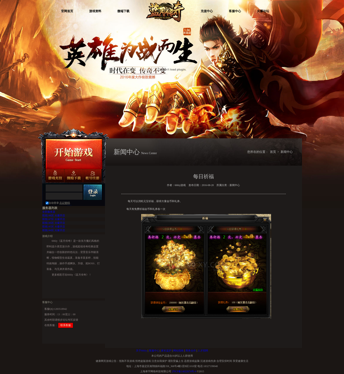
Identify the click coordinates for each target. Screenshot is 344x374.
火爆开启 (53, 215)
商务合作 (191, 350)
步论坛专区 (66, 319)
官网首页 (67, 11)
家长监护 (166, 350)
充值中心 (207, 11)
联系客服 (65, 325)
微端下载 (123, 11)
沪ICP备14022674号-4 (184, 371)
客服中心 (235, 11)
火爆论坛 (263, 11)
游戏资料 (95, 11)
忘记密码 (65, 202)
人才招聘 (203, 350)
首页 (273, 152)
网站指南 (178, 350)
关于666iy (141, 350)
